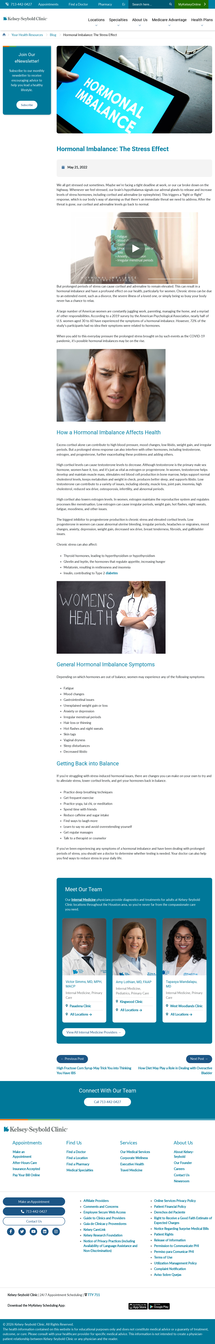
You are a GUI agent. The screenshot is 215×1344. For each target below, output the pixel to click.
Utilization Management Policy (175, 1263)
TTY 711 (92, 1295)
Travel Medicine (131, 1170)
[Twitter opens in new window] (22, 1231)
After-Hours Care (25, 1163)
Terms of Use (163, 1257)
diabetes (112, 573)
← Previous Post (72, 1059)
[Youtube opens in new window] (33, 1231)
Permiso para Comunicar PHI (174, 1252)
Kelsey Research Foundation (102, 1235)
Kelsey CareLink (94, 1230)
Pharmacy (105, 4)
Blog (53, 35)
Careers (179, 1169)
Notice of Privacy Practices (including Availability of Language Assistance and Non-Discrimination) (110, 1246)
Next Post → (199, 1059)
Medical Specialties (79, 1170)
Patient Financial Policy (170, 1207)
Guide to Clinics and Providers (104, 1218)
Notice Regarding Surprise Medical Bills (181, 1229)
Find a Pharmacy (77, 1164)
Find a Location (77, 1158)
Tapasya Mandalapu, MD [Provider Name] (181, 984)
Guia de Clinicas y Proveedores (104, 1224)
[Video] (134, 248)
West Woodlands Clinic (186, 1006)
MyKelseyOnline (192, 4)
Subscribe (27, 105)
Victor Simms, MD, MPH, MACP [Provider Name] (84, 984)
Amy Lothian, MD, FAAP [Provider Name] (133, 982)
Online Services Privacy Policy (175, 1201)
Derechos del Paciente (169, 1212)
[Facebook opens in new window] (10, 1231)
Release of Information (170, 1240)
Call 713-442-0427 (107, 1102)
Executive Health (132, 1164)
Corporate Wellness (134, 1158)
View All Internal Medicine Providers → (93, 1032)
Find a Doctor (78, 4)
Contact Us (181, 1175)
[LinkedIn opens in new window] (44, 1231)
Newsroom (181, 1181)
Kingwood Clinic (131, 1002)
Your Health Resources (27, 35)
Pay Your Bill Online (26, 1175)
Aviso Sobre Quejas (167, 1275)
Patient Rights (163, 1234)
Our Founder (183, 1163)
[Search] (171, 4)
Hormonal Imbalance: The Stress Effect (90, 35)
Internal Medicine (83, 900)
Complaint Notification (170, 1269)
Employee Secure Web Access (104, 1212)
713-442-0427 (19, 4)
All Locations (77, 1014)
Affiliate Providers (96, 1201)
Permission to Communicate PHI (176, 1246)
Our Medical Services (135, 1152)
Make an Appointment (33, 1202)
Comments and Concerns (100, 1207)
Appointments (48, 4)
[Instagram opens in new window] (56, 1231)
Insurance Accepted (26, 1169)
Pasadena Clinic (80, 1006)
